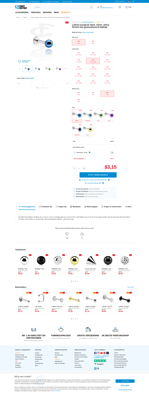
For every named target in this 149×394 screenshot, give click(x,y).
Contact (116, 353)
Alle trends (131, 287)
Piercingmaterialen (118, 357)
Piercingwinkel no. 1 (20, 1)
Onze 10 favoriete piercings (121, 361)
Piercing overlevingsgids (120, 359)
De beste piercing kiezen (120, 363)
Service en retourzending (80, 357)
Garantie (76, 359)
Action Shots (77, 365)
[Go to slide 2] (38, 87)
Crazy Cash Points (79, 361)
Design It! (65, 12)
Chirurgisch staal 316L (88, 22)
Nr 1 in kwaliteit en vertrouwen (51, 1)
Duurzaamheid (78, 367)
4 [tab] (77, 281)
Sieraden (47, 12)
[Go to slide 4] (41, 87)
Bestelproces (77, 353)
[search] (61, 7)
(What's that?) (29, 78)
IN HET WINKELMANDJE (98, 175)
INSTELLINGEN (125, 385)
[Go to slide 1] (37, 87)
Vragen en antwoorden (120, 355)
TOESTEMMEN (125, 381)
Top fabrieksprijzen (34, 1)
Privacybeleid (57, 390)
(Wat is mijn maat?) (88, 32)
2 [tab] (73, 281)
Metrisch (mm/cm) (120, 1)
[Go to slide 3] (40, 87)
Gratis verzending (67, 1)
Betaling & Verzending (80, 355)
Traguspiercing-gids (119, 367)
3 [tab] (75, 281)
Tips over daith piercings (120, 365)
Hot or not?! (18, 363)
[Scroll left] (132, 206)
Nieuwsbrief (18, 367)
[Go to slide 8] (47, 87)
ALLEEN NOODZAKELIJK (125, 389)
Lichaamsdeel (22, 12)
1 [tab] (72, 281)
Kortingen (17, 365)
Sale (16, 361)
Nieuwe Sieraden (19, 359)
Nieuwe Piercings (19, 355)
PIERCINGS (35, 12)
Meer (56, 12)
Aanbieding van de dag (21, 357)
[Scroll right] (16, 206)
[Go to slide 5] (43, 87)
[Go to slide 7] (46, 87)
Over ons (76, 363)
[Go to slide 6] (44, 87)
